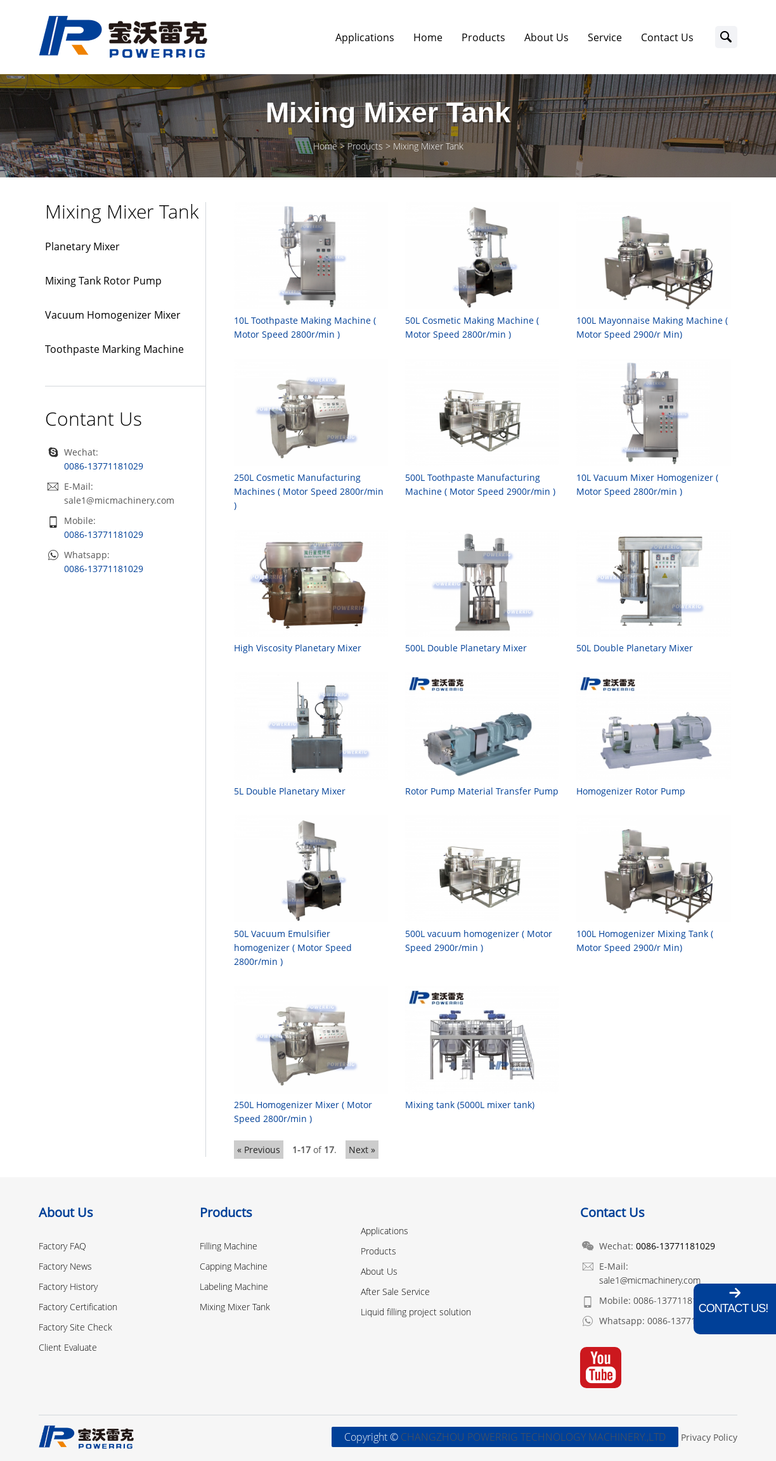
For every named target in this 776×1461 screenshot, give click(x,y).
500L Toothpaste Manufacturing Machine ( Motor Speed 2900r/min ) (480, 484)
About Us (546, 37)
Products (483, 37)
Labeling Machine (234, 1286)
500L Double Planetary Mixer (466, 648)
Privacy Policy (709, 1437)
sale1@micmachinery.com (119, 500)
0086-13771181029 (103, 534)
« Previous (258, 1150)
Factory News (65, 1266)
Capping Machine (234, 1266)
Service (605, 37)
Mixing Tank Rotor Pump (103, 281)
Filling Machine (228, 1246)
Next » (362, 1150)
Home (428, 37)
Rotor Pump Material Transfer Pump (482, 791)
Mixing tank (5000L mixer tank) (469, 1105)
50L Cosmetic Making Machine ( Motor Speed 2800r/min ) (472, 327)
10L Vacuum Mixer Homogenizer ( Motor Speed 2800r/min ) (647, 484)
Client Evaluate (68, 1347)
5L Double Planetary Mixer (290, 791)
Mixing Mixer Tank (428, 146)
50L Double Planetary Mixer (634, 648)
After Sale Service (395, 1292)
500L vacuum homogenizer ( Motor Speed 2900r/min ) (478, 941)
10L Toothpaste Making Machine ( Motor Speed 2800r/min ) (305, 327)
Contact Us (667, 37)
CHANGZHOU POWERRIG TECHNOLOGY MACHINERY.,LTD (533, 1437)
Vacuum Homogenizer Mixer (113, 315)
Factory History (68, 1286)
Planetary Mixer (82, 246)
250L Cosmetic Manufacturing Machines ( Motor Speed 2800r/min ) (309, 491)
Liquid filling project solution (416, 1312)
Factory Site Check (75, 1327)
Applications (364, 37)
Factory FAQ (62, 1246)
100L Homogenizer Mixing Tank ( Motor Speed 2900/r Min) (644, 941)
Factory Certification (78, 1307)
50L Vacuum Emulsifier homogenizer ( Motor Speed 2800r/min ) (293, 947)
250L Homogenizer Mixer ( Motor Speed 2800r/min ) (303, 1112)
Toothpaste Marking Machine (114, 349)
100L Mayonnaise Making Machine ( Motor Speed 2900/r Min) (652, 327)
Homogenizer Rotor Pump (630, 791)
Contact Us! (733, 1308)
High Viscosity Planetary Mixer (297, 648)
